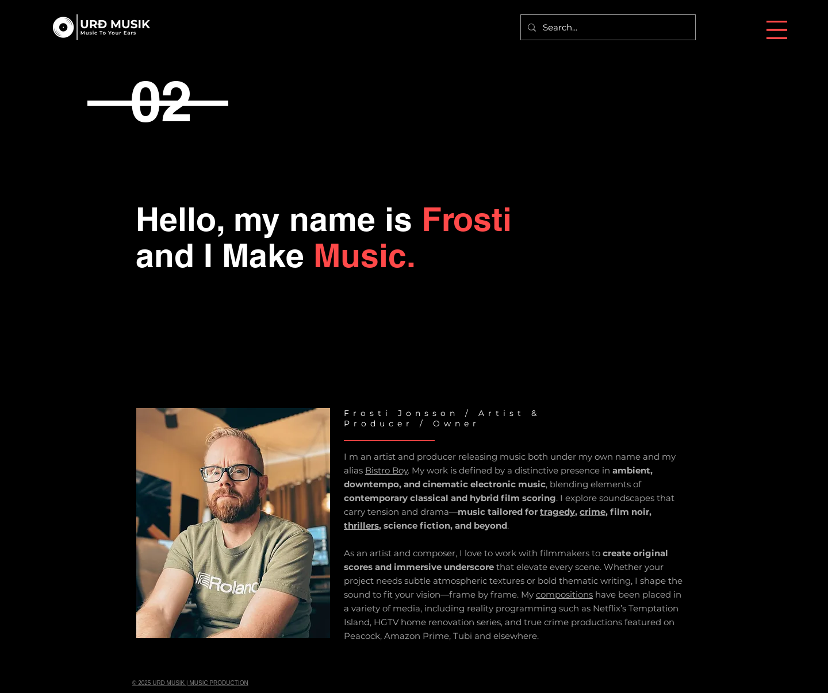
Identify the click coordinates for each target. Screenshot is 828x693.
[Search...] (607, 27)
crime (592, 511)
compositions (564, 594)
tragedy (557, 511)
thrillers (361, 525)
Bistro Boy (386, 470)
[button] (776, 30)
